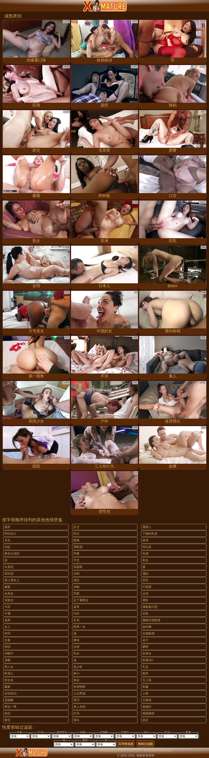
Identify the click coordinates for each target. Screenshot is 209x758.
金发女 (9, 593)
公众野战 (79, 693)
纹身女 (146, 653)
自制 (76, 573)
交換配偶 (148, 633)
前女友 (9, 680)
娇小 (76, 673)
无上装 (146, 680)
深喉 (8, 660)
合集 (8, 640)
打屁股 (146, 587)
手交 (76, 560)
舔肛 (8, 527)
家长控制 (166, 750)
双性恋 (9, 573)
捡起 (76, 680)
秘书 (145, 540)
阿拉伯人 (11, 533)
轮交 (76, 533)
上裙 (145, 693)
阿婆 (76, 553)
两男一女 (79, 626)
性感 (145, 553)
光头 (8, 540)
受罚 (76, 700)
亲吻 (76, 587)
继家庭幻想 (149, 607)
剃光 (145, 560)
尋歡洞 (77, 547)
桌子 (145, 640)
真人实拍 (79, 706)
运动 (145, 593)
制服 (145, 686)
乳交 (145, 666)
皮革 (76, 607)
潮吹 (145, 600)
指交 (8, 713)
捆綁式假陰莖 (151, 620)
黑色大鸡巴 (12, 553)
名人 (8, 626)
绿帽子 (9, 653)
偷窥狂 (146, 706)
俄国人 (146, 527)
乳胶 (76, 593)
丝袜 (145, 613)
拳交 (8, 720)
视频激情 (148, 713)
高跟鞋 (77, 567)
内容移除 (152, 750)
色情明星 (79, 686)
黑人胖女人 (12, 580)
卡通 (8, 613)
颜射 (8, 686)
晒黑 (145, 646)
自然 (76, 646)
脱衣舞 (146, 626)
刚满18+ (148, 660)
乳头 (76, 653)
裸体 (76, 640)
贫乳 (145, 580)
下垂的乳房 (149, 533)
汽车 (8, 607)
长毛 (76, 620)
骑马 (76, 720)
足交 (76, 527)
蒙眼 (8, 587)
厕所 (145, 673)
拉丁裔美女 (80, 600)
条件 (117, 750)
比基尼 (9, 567)
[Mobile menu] (3, 5)
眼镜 (76, 540)
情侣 (8, 646)
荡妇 (145, 573)
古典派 (146, 700)
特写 (8, 633)
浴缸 (8, 547)
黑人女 (9, 666)
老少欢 (77, 666)
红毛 (76, 713)
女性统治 (11, 693)
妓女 (145, 720)
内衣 (76, 613)
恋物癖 (9, 700)
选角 (8, 620)
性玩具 (146, 547)
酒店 (76, 580)
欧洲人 (9, 673)
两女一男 (11, 706)
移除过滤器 (145, 744)
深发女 (9, 600)
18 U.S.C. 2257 (133, 750)
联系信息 (106, 750)
